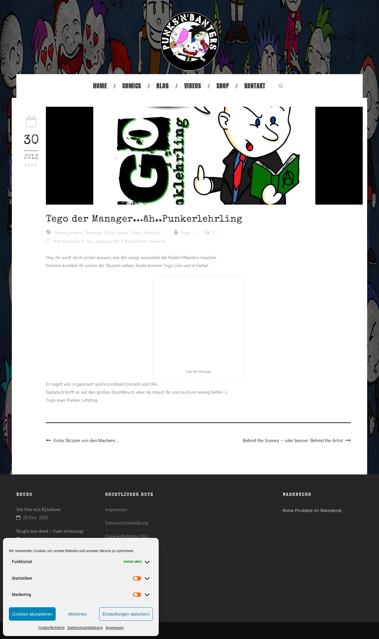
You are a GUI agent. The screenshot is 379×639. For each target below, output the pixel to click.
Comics (131, 85)
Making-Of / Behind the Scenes (130, 242)
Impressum (115, 628)
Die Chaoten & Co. (73, 242)
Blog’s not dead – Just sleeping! (49, 532)
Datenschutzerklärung (85, 628)
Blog (162, 85)
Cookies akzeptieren (32, 613)
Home (100, 85)
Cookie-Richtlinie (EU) (127, 536)
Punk (122, 233)
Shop (222, 85)
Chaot (60, 233)
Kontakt (254, 85)
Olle (109, 233)
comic (76, 233)
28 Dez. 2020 (35, 517)
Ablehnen (77, 613)
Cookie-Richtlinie (51, 628)
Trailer (152, 233)
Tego (135, 233)
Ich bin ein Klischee (38, 510)
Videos (192, 85)
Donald (93, 233)
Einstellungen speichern (126, 613)
